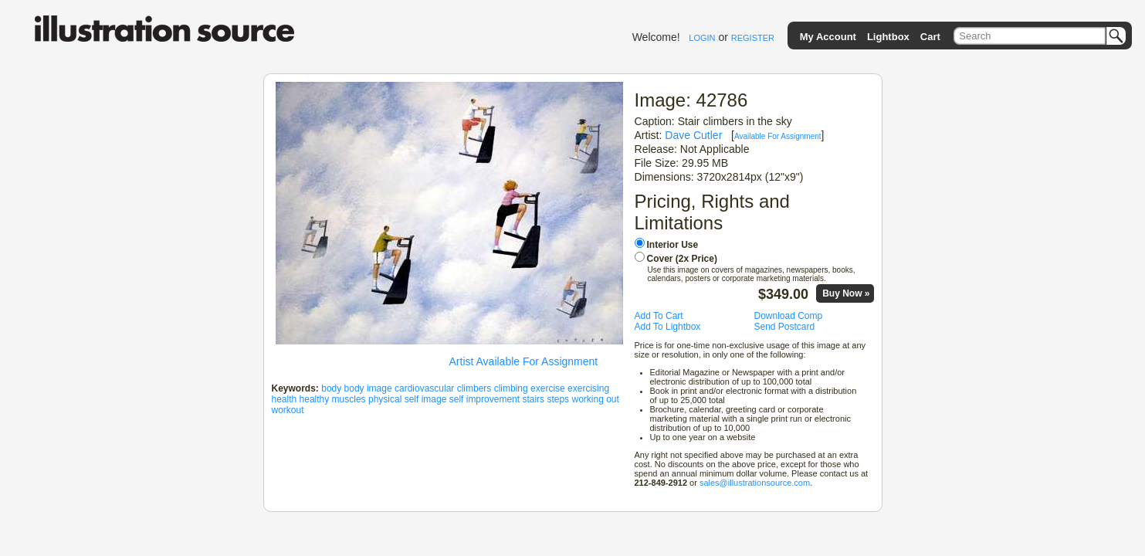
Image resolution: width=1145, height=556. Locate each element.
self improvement (484, 399)
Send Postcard (784, 326)
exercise (547, 388)
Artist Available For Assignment (523, 361)
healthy (315, 399)
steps (558, 399)
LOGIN (702, 37)
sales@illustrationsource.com (755, 482)
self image (426, 399)
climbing (511, 388)
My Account (828, 36)
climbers (474, 388)
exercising (588, 388)
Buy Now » (845, 293)
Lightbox (888, 36)
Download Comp (788, 315)
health (284, 399)
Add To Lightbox (668, 326)
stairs (533, 399)
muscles (349, 399)
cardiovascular (424, 388)
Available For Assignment (777, 136)
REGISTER (752, 37)
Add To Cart (659, 315)
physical (384, 399)
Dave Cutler (693, 135)
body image (368, 388)
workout (288, 410)
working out (594, 399)
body (331, 388)
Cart (930, 36)
